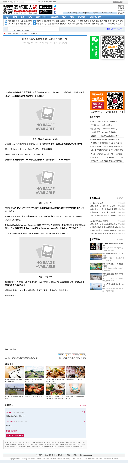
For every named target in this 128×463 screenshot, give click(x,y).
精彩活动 (25, 33)
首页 (7, 17)
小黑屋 (75, 455)
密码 (21, 2)
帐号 (5, 2)
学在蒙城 (39, 24)
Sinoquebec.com (86, 455)
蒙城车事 (47, 21)
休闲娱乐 (95, 21)
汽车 (21, 21)
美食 (96, 13)
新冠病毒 (12, 349)
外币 (9, 24)
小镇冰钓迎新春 (97, 203)
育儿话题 (47, 24)
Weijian (8, 412)
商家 (72, 17)
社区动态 (54, 17)
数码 (26, 21)
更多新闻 (120, 198)
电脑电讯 (63, 21)
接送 (110, 13)
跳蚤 (22, 17)
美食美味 (55, 21)
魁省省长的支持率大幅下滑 (101, 125)
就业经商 (79, 24)
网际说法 (55, 24)
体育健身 (87, 21)
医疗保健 (119, 21)
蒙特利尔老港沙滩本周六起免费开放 (24, 358)
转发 (62, 354)
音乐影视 (111, 21)
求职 (13, 21)
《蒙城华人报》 (95, 17)
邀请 (69, 354)
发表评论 (83, 405)
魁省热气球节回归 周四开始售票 (74, 358)
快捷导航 (117, 2)
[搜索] (33, 30)
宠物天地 (71, 21)
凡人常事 (103, 21)
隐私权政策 (49, 455)
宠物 (21, 24)
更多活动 (120, 239)
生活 (38, 17)
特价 (45, 17)
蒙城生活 (16, 33)
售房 (74, 13)
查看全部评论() (11, 431)
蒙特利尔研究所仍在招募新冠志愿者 (105, 139)
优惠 (92, 13)
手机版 (67, 455)
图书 (13, 24)
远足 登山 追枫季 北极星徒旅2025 (104, 233)
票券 (17, 24)
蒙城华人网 (4, 33)
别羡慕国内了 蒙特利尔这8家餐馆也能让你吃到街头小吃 (55, 399)
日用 (17, 21)
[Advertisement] (90, 8)
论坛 (30, 17)
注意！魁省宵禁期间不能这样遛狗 (104, 121)
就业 (83, 13)
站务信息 (59, 455)
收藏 (83, 354)
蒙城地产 (121, 13)
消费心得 (39, 21)
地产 (64, 17)
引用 (83, 412)
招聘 (9, 21)
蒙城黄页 (81, 17)
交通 (101, 13)
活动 (87, 13)
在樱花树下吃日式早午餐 (74, 379)
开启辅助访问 (124, 2)
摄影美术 (103, 24)
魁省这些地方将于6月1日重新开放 (104, 129)
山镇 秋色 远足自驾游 (99, 221)
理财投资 (71, 24)
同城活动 (111, 24)
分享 (76, 354)
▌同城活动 (95, 198)
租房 (69, 13)
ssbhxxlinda (10, 421)
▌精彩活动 (95, 239)
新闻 (15, 17)
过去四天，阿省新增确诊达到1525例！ (106, 136)
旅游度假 (119, 24)
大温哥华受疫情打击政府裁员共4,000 (105, 132)
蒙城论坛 (121, 11)
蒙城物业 (87, 24)
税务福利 (95, 24)
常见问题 (121, 8)
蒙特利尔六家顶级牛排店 (33, 396)
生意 (78, 13)
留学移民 (63, 24)
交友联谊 (79, 21)
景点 (106, 13)
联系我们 (121, 6)
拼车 (26, 24)
